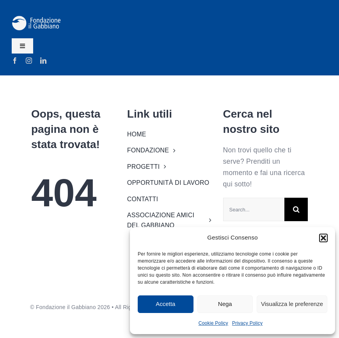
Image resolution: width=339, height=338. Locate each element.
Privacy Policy (247, 323)
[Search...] (253, 209)
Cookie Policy (213, 323)
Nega (225, 303)
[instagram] (29, 60)
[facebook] (15, 60)
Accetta (165, 303)
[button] (323, 238)
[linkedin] (43, 60)
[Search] (296, 209)
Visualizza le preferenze (292, 303)
